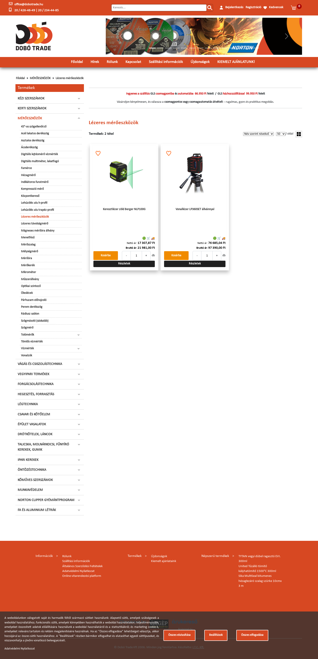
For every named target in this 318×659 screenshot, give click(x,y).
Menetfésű (27, 237)
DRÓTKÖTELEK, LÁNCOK (35, 434)
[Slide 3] (168, 48)
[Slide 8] (208, 48)
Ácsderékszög (29, 147)
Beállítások (216, 635)
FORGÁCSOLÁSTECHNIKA (35, 384)
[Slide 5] (184, 48)
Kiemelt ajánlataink (163, 561)
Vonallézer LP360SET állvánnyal (195, 209)
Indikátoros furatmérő (34, 182)
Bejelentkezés (234, 7)
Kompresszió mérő (32, 189)
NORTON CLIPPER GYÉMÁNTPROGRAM (46, 500)
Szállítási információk (166, 62)
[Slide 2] (160, 48)
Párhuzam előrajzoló (33, 300)
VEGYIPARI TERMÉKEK (33, 374)
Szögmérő (27, 327)
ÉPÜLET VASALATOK (32, 424)
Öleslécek (27, 293)
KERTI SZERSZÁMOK (32, 108)
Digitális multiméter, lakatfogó (40, 161)
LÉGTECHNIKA (28, 404)
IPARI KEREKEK (28, 460)
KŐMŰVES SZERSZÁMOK (35, 480)
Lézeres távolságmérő (34, 223)
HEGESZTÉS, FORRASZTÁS (36, 394)
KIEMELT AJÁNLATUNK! (236, 62)
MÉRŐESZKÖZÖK (40, 78)
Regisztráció (253, 7)
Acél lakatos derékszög (35, 133)
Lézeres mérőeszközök (69, 78)
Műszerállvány (30, 279)
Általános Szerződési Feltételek (82, 566)
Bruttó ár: (131, 248)
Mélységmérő (29, 251)
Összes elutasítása (179, 635)
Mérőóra (26, 258)
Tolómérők (27, 334)
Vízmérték (27, 348)
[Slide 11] (232, 48)
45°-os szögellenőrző (33, 126)
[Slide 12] (240, 48)
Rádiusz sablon (30, 313)
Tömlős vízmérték (32, 341)
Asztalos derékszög (32, 140)
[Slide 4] (176, 48)
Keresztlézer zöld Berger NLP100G (124, 209)
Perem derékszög (31, 307)
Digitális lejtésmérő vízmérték (39, 154)
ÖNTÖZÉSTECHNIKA (32, 470)
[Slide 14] (255, 48)
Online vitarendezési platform (81, 576)
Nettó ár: (132, 243)
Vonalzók (26, 355)
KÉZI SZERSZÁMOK (31, 98)
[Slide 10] (224, 48)
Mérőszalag (28, 244)
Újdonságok (200, 62)
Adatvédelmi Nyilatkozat (78, 571)
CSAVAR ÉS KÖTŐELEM (34, 414)
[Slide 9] (216, 48)
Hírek (95, 62)
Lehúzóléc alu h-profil (34, 202)
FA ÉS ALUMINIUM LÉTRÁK (37, 510)
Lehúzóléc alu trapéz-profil (37, 210)
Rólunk (112, 62)
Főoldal (77, 62)
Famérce (26, 168)
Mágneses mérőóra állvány (37, 230)
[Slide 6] (192, 48)
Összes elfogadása (252, 635)
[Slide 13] (247, 48)
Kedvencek (276, 7)
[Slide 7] (200, 48)
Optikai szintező (31, 286)
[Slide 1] (152, 48)
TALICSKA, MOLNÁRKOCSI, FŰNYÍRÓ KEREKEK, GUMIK (43, 447)
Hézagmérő (28, 175)
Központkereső (30, 196)
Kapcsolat (133, 62)
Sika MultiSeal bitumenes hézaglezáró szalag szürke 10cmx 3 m (260, 581)
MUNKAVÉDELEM (30, 490)
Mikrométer (28, 272)
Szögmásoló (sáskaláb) (34, 320)
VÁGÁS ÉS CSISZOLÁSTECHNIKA (40, 364)
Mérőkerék (28, 265)
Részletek (124, 263)
